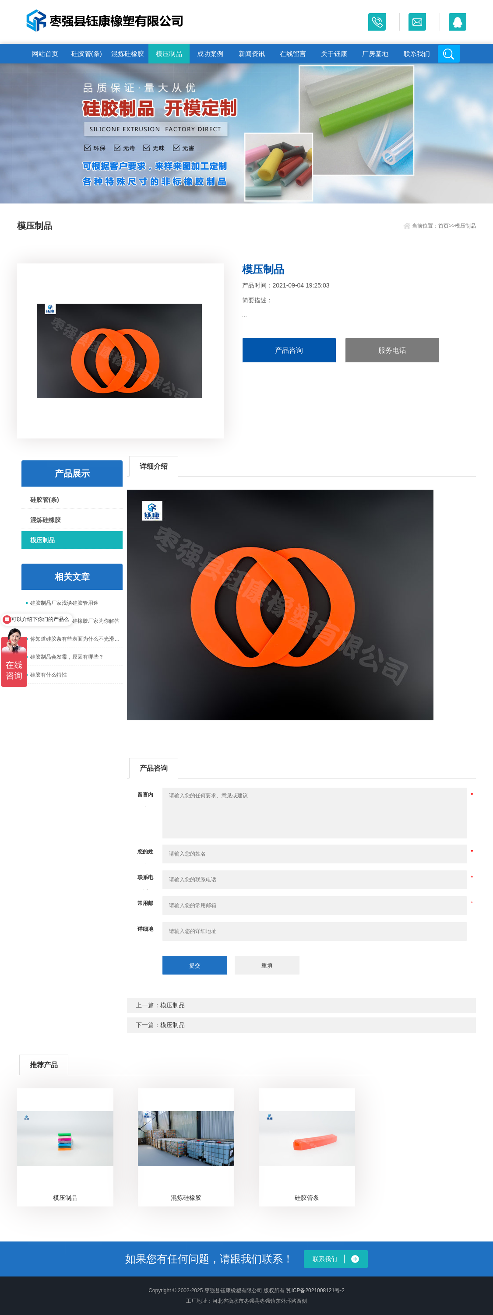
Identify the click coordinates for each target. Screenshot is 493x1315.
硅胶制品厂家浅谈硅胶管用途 (64, 603)
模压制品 (169, 53)
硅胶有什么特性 (48, 675)
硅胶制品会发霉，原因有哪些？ (67, 657)
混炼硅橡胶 (127, 53)
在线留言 (293, 53)
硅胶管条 (307, 1197)
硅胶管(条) (86, 53)
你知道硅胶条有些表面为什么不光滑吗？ (76, 639)
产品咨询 (289, 350)
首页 (443, 226)
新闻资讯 (252, 53)
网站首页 (45, 53)
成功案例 (210, 53)
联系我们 (417, 53)
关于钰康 (334, 53)
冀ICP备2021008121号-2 (315, 1290)
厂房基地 (375, 53)
